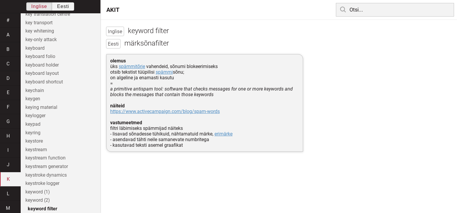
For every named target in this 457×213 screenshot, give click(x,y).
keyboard (35, 48)
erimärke (223, 134)
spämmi (164, 72)
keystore (34, 141)
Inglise (39, 6)
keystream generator (46, 166)
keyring (32, 132)
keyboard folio (40, 56)
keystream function (45, 158)
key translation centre (47, 14)
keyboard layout (42, 73)
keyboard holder (42, 65)
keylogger (35, 115)
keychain (34, 90)
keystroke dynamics (46, 175)
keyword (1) (37, 192)
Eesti (63, 6)
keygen (32, 98)
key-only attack (41, 39)
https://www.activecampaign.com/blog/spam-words (165, 111)
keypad (32, 124)
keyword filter (42, 209)
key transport (39, 22)
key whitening (39, 31)
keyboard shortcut (44, 82)
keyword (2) (37, 200)
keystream (36, 149)
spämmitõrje (132, 66)
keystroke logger (42, 183)
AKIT (112, 9)
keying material (41, 107)
